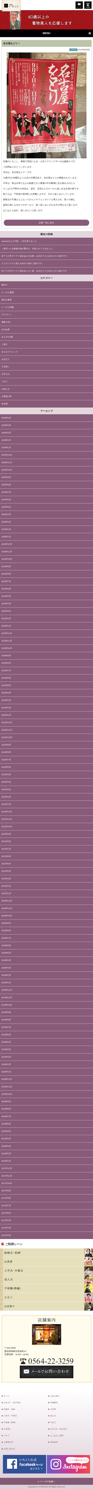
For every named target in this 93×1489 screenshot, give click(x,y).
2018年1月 (6, 1161)
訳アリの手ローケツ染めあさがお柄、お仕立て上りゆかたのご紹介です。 (35, 256)
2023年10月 (6, 648)
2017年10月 (6, 1183)
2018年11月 (6, 1087)
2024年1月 (6, 626)
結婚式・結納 (9, 1409)
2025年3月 (6, 522)
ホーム (6, 1396)
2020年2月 (6, 975)
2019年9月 (6, 1012)
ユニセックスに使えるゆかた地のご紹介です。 (22, 263)
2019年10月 (6, 1005)
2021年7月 (6, 849)
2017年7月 (6, 1206)
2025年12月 (6, 455)
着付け (4, 285)
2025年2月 (6, 529)
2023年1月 (6, 715)
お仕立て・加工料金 (12, 1402)
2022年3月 (6, 789)
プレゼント (6, 314)
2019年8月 (6, 1020)
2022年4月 (6, 782)
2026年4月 (6, 425)
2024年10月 (6, 559)
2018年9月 (6, 1101)
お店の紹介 (55, 1396)
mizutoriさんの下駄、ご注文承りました (19, 241)
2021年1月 (6, 893)
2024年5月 (6, 596)
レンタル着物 (7, 292)
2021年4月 (6, 871)
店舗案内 (54, 1402)
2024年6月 (6, 589)
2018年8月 (6, 1109)
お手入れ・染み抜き (58, 1429)
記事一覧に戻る (46, 222)
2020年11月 (6, 908)
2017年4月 (6, 1228)
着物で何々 (6, 322)
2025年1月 (6, 537)
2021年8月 (6, 841)
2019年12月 (6, 990)
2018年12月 (6, 1079)
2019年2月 (6, 1064)
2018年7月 (6, 1116)
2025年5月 (6, 507)
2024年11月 (6, 552)
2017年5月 (6, 1220)
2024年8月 (6, 574)
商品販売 (54, 1442)
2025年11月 (6, 462)
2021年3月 (6, 879)
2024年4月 (6, 603)
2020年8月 (6, 930)
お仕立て (5, 359)
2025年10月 (6, 470)
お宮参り (7, 1429)
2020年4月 (6, 960)
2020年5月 (6, 953)
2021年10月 (6, 826)
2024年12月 (6, 544)
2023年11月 (6, 641)
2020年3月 (6, 968)
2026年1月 (6, 447)
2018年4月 (6, 1139)
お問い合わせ (9, 1449)
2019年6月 (6, 1035)
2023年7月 (6, 670)
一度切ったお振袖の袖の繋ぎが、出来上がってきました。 (27, 249)
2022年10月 (6, 737)
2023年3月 (6, 700)
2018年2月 (6, 1153)
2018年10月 (6, 1094)
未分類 (4, 404)
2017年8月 (6, 1198)
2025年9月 (6, 477)
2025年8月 (6, 485)
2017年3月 (6, 1235)
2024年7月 (6, 581)
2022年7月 (6, 760)
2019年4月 (6, 1049)
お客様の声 (6, 396)
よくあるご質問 (56, 1435)
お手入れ (5, 374)
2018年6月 (6, 1124)
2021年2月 (6, 886)
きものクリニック (9, 352)
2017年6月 (6, 1213)
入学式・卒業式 (10, 1416)
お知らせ (5, 389)
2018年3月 (6, 1146)
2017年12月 (6, 1168)
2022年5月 (6, 774)
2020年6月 (6, 945)
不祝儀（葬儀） (10, 1422)
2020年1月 (6, 983)
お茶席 (53, 1409)
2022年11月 (6, 730)
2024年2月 (6, 618)
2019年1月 (6, 1072)
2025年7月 (6, 492)
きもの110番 (7, 337)
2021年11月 (6, 819)
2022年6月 (6, 767)
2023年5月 (6, 685)
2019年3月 (6, 1057)
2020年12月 (6, 901)
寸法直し (5, 367)
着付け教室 (6, 300)
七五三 (53, 1422)
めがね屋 (5, 329)
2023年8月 (6, 663)
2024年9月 (6, 566)
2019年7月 (6, 1027)
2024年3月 (6, 611)
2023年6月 (6, 678)
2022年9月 (6, 745)
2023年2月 (6, 708)
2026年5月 (6, 418)
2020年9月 (6, 923)
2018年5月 (6, 1131)
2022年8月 (6, 752)
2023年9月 (6, 656)
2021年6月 (6, 856)
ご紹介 (4, 344)
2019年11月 (6, 997)
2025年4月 (6, 514)
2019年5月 (6, 1042)
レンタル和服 (7, 307)
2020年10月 (6, 916)
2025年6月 (6, 500)
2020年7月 (6, 938)
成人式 (53, 1416)
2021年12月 (6, 812)
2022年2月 (6, 797)
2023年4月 (6, 693)
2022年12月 (6, 722)
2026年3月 (6, 433)
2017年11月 (6, 1176)
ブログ (4, 381)
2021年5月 (6, 864)
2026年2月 (6, 440)
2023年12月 (6, 633)
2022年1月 (6, 804)
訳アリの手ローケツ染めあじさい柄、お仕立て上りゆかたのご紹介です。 (35, 271)
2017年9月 (6, 1191)
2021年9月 (6, 834)
